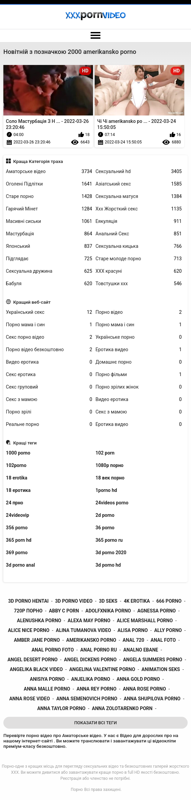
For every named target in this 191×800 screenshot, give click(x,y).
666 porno (169, 601)
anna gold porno (138, 679)
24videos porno (112, 502)
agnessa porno (156, 610)
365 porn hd (19, 540)
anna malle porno (47, 689)
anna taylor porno (61, 708)
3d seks (108, 601)
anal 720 (133, 640)
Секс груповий (49, 387)
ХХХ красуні (139, 271)
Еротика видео (139, 350)
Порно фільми (139, 374)
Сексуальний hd (139, 171)
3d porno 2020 (111, 552)
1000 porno (18, 453)
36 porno (105, 527)
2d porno (105, 515)
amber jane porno (37, 640)
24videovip (17, 515)
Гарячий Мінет (49, 209)
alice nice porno (28, 630)
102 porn (105, 453)
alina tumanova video (83, 630)
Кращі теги (25, 442)
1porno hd (106, 490)
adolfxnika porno (108, 610)
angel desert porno (32, 659)
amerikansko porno (91, 640)
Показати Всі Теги (95, 722)
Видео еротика (49, 362)
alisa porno (133, 630)
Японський (49, 246)
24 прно (14, 502)
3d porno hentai (28, 601)
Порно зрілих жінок (139, 387)
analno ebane (140, 650)
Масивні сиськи (49, 221)
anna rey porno (96, 689)
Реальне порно (49, 424)
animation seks (160, 669)
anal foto (163, 640)
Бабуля (49, 284)
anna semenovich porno (86, 698)
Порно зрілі (49, 412)
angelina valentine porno (102, 669)
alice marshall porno (145, 620)
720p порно (28, 610)
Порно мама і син (49, 325)
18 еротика (18, 490)
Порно (77, 789)
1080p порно (110, 465)
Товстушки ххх (139, 284)
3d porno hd (108, 565)
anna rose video (29, 698)
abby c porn (64, 610)
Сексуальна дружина (49, 271)
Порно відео (139, 312)
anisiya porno (47, 679)
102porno (16, 465)
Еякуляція (139, 221)
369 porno (17, 552)
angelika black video (36, 669)
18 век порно (110, 477)
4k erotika (137, 601)
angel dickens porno (90, 659)
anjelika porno (90, 679)
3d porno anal (20, 565)
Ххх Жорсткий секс (139, 209)
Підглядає (49, 259)
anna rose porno (144, 689)
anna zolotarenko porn (122, 708)
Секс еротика (49, 374)
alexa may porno (89, 620)
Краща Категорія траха (38, 161)
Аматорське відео (49, 171)
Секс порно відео (49, 337)
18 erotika (16, 477)
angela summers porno (152, 659)
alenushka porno (39, 620)
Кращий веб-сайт (32, 302)
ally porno (168, 630)
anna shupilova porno (152, 698)
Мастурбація (49, 234)
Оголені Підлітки (49, 184)
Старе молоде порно (139, 259)
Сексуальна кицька (139, 246)
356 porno (17, 527)
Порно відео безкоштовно (49, 350)
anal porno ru (98, 650)
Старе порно (49, 196)
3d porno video (74, 601)
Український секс (49, 312)
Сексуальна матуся (139, 196)
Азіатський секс (139, 184)
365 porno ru (109, 540)
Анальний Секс (139, 234)
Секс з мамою (49, 399)
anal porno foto (53, 650)
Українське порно (139, 337)
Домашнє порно (139, 362)
